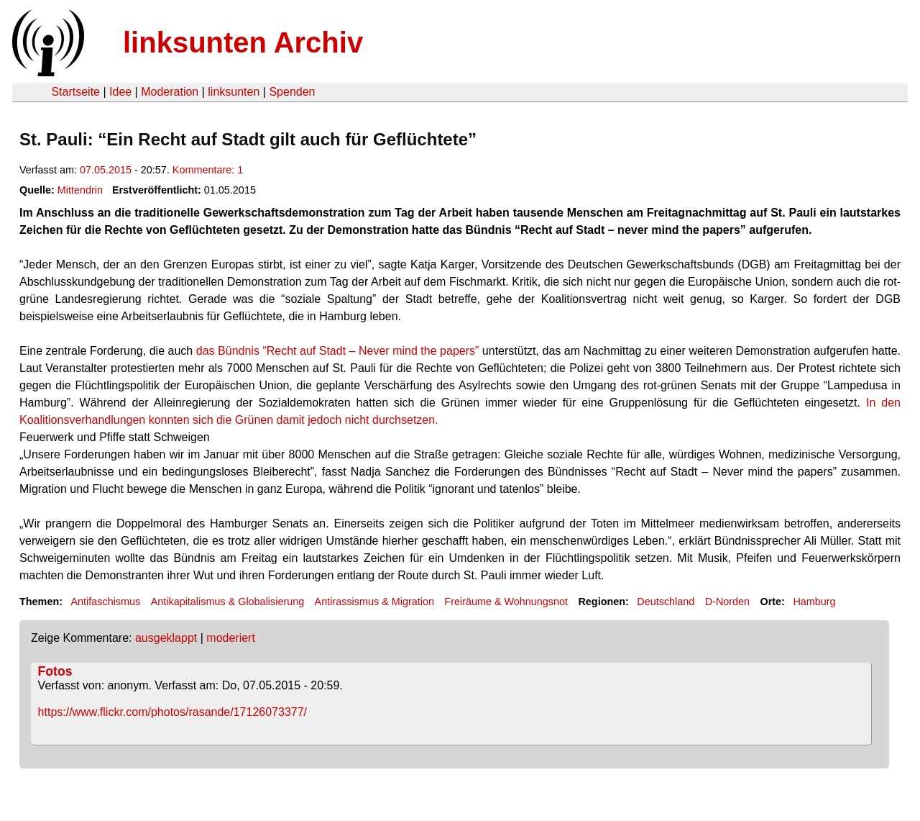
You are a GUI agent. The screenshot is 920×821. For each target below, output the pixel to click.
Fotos (55, 671)
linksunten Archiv (243, 42)
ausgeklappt (166, 638)
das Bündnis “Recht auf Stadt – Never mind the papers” (337, 351)
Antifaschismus (105, 601)
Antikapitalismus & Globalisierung (228, 601)
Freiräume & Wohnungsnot (506, 601)
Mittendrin (80, 190)
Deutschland (665, 601)
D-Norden (727, 601)
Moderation (169, 92)
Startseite (75, 92)
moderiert (230, 638)
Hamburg (814, 601)
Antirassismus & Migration (374, 601)
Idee (120, 92)
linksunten (233, 92)
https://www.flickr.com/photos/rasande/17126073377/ (172, 712)
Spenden (292, 92)
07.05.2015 (106, 170)
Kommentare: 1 (207, 170)
